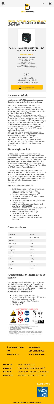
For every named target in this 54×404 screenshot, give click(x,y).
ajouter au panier (26, 87)
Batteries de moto (37, 21)
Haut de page (43, 384)
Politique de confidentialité (31, 368)
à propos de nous (15, 347)
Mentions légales (26, 365)
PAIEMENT (7, 372)
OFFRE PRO (8, 375)
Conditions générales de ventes (33, 372)
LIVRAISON (7, 365)
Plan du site (13, 354)
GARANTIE (7, 368)
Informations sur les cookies (32, 375)
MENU (3, 3)
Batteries (21, 21)
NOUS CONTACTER (36, 354)
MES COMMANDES (36, 351)
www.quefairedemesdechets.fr (20, 292)
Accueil (11, 21)
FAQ (8, 351)
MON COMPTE (34, 347)
